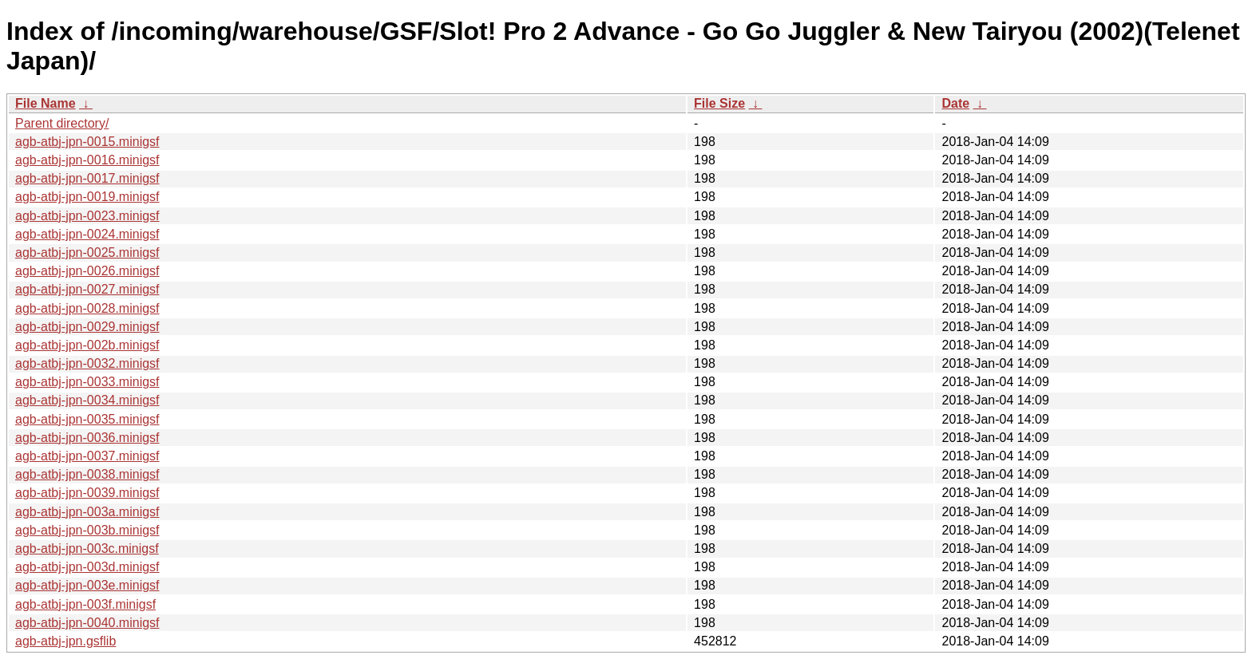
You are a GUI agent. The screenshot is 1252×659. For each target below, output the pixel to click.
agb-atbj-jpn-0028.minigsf (87, 308)
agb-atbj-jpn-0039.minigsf (87, 492)
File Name (45, 103)
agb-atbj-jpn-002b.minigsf (87, 345)
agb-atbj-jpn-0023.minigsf (87, 216)
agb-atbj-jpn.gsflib (65, 641)
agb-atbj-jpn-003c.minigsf (87, 548)
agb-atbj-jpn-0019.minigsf (87, 196)
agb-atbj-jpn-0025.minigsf (87, 252)
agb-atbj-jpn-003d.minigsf (87, 567)
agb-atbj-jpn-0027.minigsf (87, 289)
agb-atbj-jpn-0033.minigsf (87, 382)
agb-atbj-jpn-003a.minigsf (87, 512)
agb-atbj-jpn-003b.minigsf (87, 530)
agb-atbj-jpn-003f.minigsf (85, 604)
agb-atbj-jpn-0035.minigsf (87, 419)
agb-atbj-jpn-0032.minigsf (87, 363)
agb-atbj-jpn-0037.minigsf (87, 456)
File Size (719, 103)
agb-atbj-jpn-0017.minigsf (87, 178)
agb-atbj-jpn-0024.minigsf (87, 234)
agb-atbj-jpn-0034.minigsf (87, 400)
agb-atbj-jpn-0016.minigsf (87, 160)
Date (955, 103)
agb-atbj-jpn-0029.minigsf (87, 326)
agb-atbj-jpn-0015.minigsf (87, 141)
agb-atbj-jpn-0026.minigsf (87, 271)
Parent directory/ (62, 123)
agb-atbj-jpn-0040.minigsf (87, 622)
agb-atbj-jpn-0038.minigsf (87, 474)
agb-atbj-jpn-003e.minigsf (87, 585)
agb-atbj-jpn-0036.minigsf (87, 437)
